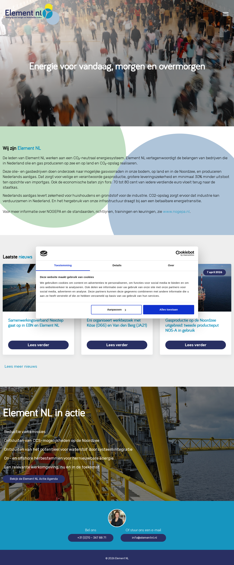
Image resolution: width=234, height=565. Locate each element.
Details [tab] (117, 265)
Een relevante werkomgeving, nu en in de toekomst (57, 465)
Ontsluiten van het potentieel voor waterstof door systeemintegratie (76, 447)
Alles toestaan (169, 309)
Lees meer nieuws (20, 364)
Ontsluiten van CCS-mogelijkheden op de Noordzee (57, 438)
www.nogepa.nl (176, 211)
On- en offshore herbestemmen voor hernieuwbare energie (66, 456)
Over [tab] (171, 265)
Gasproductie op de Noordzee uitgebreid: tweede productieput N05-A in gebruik (192, 325)
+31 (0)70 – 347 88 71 (91, 535)
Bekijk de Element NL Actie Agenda (34, 476)
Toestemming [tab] (63, 265)
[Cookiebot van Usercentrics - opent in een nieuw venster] (178, 253)
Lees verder (38, 345)
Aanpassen (116, 309)
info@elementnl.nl (144, 535)
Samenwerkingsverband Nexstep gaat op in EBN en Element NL (35, 322)
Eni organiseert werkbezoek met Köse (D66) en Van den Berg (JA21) (117, 322)
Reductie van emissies (27, 429)
